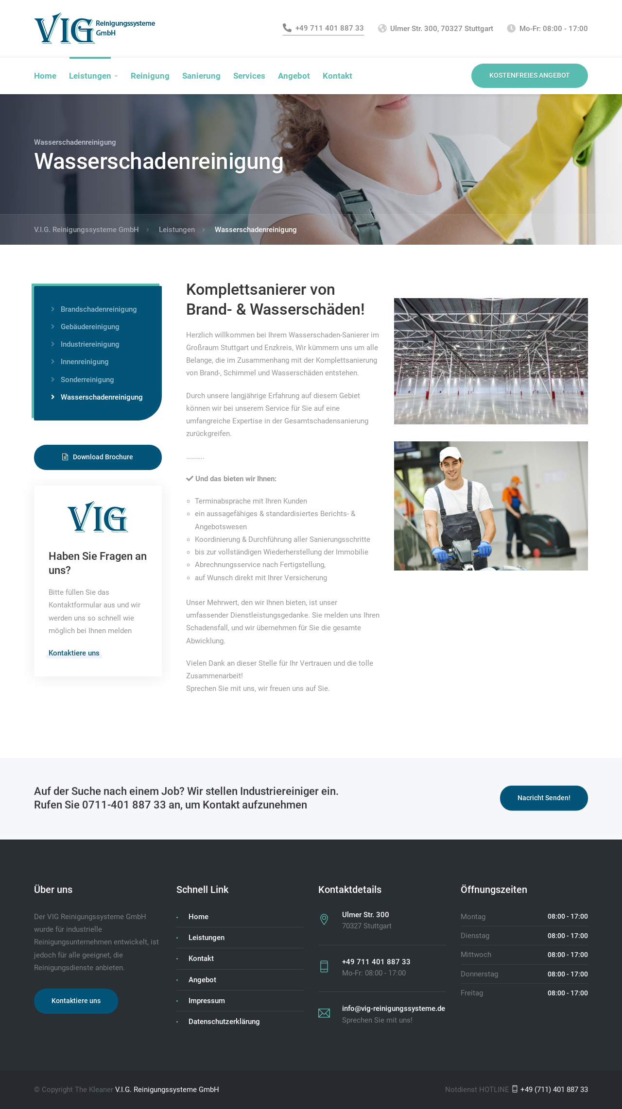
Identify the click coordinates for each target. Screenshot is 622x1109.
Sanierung (201, 76)
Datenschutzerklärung (224, 1021)
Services (249, 76)
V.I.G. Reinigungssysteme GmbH (167, 1089)
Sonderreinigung (87, 379)
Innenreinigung (85, 361)
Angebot (294, 76)
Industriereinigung (90, 344)
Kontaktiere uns (74, 653)
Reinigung (150, 76)
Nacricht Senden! (544, 799)
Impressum (207, 1000)
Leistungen (90, 76)
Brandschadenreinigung (99, 309)
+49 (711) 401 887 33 (549, 1089)
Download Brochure (97, 457)
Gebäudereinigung (90, 326)
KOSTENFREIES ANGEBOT (529, 75)
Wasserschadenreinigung (102, 397)
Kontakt (337, 76)
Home (45, 76)
